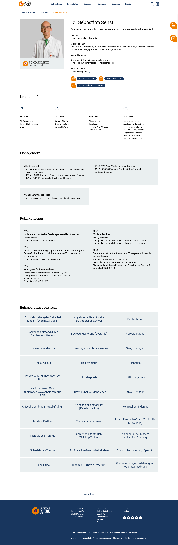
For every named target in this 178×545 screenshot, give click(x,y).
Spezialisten (72, 4)
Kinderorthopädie (81, 71)
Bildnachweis (118, 538)
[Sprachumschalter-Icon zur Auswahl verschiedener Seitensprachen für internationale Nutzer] (157, 4)
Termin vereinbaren (114, 79)
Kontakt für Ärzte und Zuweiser (91, 85)
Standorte (88, 4)
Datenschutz (86, 538)
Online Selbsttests (104, 511)
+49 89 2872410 (77, 517)
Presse (100, 522)
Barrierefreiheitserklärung (135, 538)
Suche (125, 508)
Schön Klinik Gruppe (27, 12)
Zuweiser (102, 4)
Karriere (128, 4)
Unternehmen (102, 517)
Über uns (116, 4)
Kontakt (126, 511)
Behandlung (56, 4)
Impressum (75, 538)
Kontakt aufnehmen (86, 79)
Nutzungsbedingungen (102, 538)
